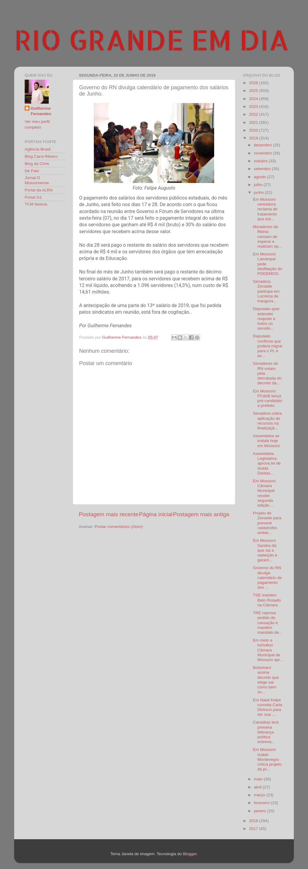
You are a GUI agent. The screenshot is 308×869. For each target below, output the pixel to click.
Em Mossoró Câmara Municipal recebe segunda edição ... (264, 493)
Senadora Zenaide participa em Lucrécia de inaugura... (266, 291)
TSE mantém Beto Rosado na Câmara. (267, 600)
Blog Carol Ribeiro (41, 156)
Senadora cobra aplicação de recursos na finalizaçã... (267, 420)
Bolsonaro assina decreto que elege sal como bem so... (266, 679)
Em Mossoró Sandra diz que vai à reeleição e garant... (265, 550)
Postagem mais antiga (201, 514)
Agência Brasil (38, 149)
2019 (254, 138)
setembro (263, 168)
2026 (254, 83)
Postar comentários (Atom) (119, 526)
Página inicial (155, 514)
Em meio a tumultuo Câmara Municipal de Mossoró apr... (268, 650)
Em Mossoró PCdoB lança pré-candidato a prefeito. (267, 398)
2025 (254, 90)
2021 (254, 122)
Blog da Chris (37, 163)
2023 (254, 106)
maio (259, 779)
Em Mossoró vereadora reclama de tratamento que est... (265, 209)
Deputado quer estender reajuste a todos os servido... (266, 318)
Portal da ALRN (39, 190)
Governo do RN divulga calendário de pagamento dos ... (267, 578)
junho (259, 192)
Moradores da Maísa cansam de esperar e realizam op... (267, 236)
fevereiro (262, 802)
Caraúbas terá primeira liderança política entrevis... (266, 732)
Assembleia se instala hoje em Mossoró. (267, 441)
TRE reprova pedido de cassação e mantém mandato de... (267, 623)
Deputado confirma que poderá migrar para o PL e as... (268, 346)
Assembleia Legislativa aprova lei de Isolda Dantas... (267, 463)
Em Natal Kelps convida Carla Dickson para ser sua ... (267, 707)
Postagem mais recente (108, 514)
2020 (254, 130)
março (260, 795)
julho (258, 184)
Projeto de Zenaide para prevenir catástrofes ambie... (267, 523)
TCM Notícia (36, 204)
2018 (254, 821)
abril (258, 787)
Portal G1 (33, 197)
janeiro (260, 811)
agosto (260, 177)
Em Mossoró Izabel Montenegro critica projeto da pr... (267, 759)
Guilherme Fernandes (41, 111)
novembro (263, 153)
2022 (254, 114)
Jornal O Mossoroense (37, 180)
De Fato (32, 171)
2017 (254, 828)
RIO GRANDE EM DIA (151, 39)
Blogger (190, 854)
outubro (261, 161)
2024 (254, 98)
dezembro (263, 145)
